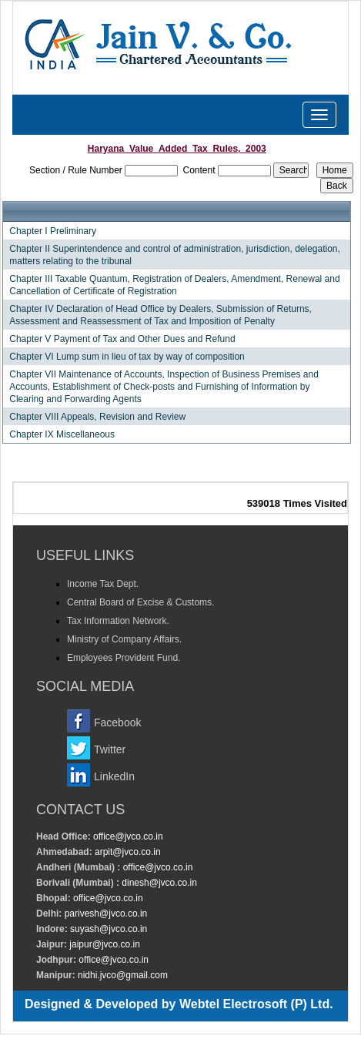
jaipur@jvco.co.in (103, 944)
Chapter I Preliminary (52, 231)
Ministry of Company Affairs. (124, 639)
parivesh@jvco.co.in (106, 913)
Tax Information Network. (118, 620)
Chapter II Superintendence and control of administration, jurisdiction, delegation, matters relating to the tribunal (174, 255)
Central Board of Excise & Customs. (140, 602)
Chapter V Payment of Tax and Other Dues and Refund (122, 339)
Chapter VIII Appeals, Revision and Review (97, 416)
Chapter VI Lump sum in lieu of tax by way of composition (126, 356)
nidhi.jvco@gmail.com (121, 975)
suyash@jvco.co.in (108, 929)
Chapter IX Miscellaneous (62, 434)
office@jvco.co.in (127, 836)
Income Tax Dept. (103, 583)
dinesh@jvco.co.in (158, 882)
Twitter (109, 749)
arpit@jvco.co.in (126, 852)
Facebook (117, 722)
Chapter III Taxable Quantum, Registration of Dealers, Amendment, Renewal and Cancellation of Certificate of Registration (174, 285)
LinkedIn (114, 776)
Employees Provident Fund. (123, 657)
